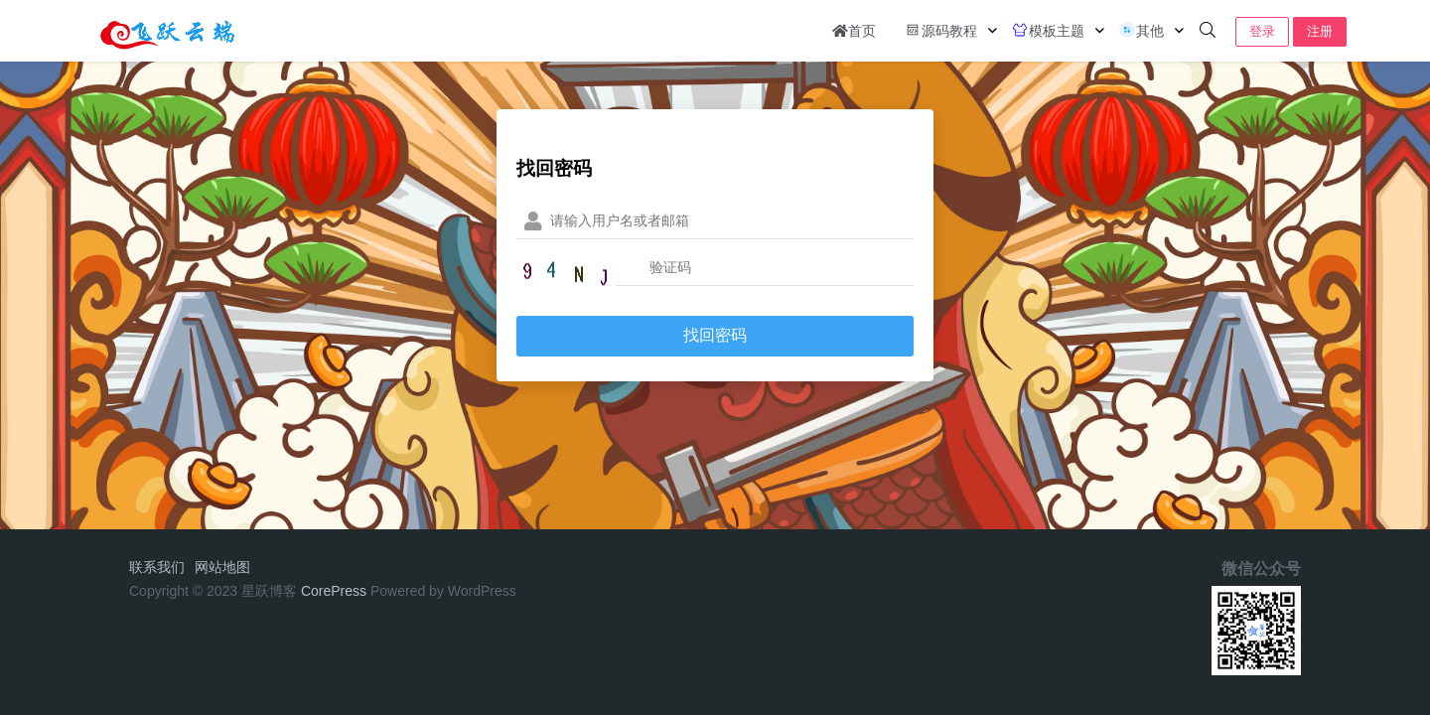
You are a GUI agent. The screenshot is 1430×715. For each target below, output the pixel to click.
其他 (1141, 30)
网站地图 (222, 567)
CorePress (333, 591)
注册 (1320, 31)
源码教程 (940, 30)
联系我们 (157, 567)
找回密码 (715, 335)
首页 (854, 31)
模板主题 (1047, 30)
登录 (1262, 31)
